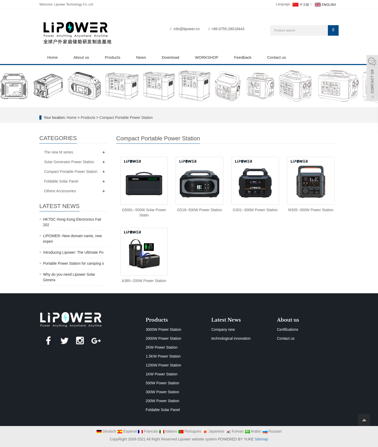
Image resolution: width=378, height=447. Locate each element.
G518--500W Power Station (199, 210)
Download (170, 57)
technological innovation (230, 338)
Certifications (287, 329)
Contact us (276, 57)
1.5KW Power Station (163, 356)
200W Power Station (162, 401)
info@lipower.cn (187, 29)
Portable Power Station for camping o (73, 263)
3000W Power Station (163, 329)
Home (52, 57)
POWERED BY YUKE (236, 439)
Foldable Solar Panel (61, 181)
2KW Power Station (161, 347)
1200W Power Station (163, 365)
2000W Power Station (163, 338)
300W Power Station (162, 392)
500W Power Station (162, 383)
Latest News (226, 320)
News (141, 57)
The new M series (58, 152)
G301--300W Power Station (255, 210)
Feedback (242, 57)
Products (112, 57)
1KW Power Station (161, 374)
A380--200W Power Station (144, 281)
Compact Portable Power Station (125, 117)
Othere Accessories (60, 191)
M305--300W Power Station (310, 210)
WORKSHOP (206, 57)
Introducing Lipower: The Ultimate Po (73, 252)
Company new (223, 329)
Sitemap (261, 439)
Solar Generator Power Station (69, 162)
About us (81, 57)
